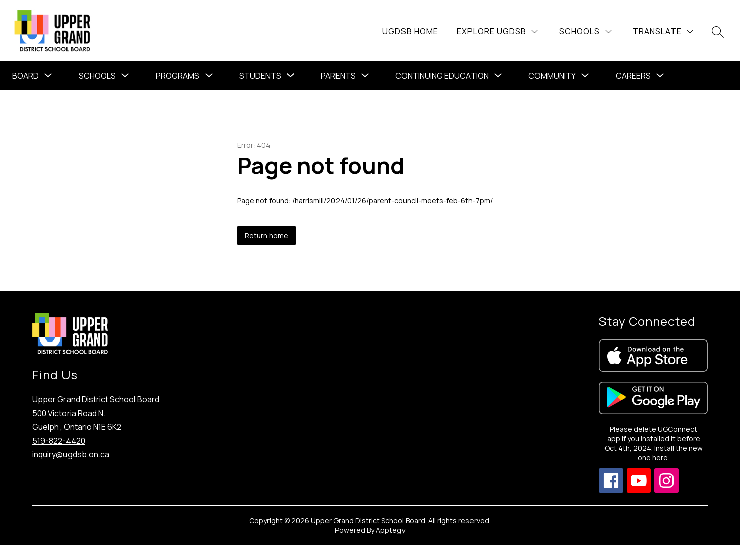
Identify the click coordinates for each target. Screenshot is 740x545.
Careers (633, 75)
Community (552, 75)
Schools (97, 75)
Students (260, 75)
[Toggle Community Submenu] (585, 76)
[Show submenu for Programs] (177, 76)
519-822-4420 (58, 440)
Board (25, 75)
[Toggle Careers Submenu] (660, 76)
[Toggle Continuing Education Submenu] (498, 76)
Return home (266, 235)
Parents (338, 75)
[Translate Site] (663, 31)
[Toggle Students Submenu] (291, 76)
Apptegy (390, 530)
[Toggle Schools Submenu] (125, 76)
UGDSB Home (410, 31)
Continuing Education (442, 75)
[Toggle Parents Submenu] (365, 76)
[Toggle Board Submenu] (48, 76)
